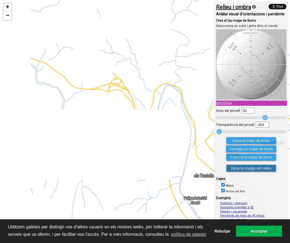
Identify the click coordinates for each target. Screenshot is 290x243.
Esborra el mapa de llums (251, 157)
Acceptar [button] (259, 231)
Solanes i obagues (233, 203)
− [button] (7, 16)
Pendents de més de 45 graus (242, 215)
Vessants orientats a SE (237, 207)
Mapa (230, 185)
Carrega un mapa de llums (251, 149)
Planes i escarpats (233, 211)
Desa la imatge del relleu (251, 168)
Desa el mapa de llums (251, 141)
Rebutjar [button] (222, 231)
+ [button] (7, 7)
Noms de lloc (235, 191)
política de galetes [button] (188, 234)
